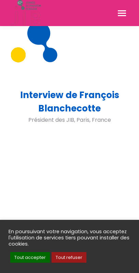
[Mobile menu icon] (122, 13)
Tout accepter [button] (30, 257)
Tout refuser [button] (69, 257)
